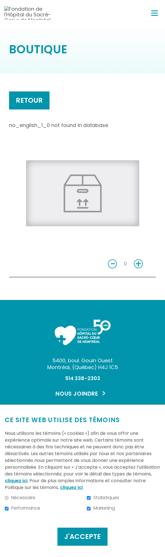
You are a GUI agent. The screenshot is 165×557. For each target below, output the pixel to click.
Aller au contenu (4, 4)
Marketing (104, 508)
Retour (29, 100)
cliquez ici (16, 480)
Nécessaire (23, 497)
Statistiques (106, 497)
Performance (25, 508)
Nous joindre (76, 393)
